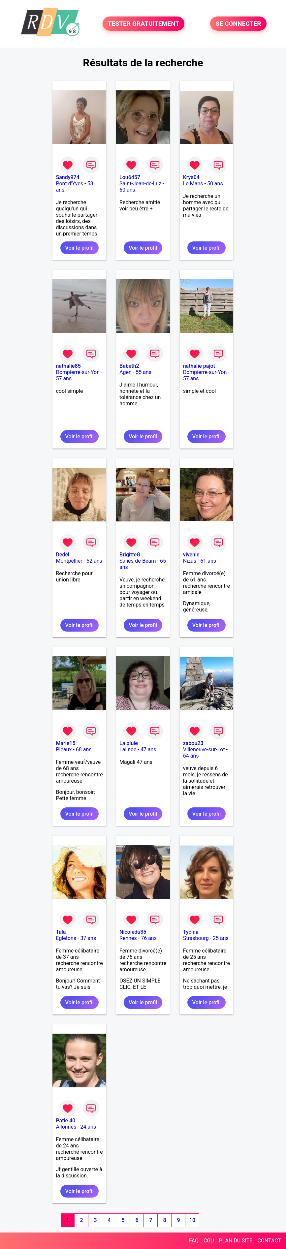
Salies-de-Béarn (137, 561)
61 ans (208, 561)
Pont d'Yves (69, 183)
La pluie (128, 743)
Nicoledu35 (132, 932)
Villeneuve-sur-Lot (204, 749)
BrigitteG (129, 554)
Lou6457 (129, 177)
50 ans (215, 183)
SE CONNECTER (238, 23)
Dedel (62, 554)
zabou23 (193, 743)
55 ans (143, 372)
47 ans (148, 749)
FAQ (194, 1240)
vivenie (191, 554)
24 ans (88, 1127)
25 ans (221, 938)
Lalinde (127, 749)
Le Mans (193, 183)
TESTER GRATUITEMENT (143, 23)
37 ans (88, 938)
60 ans (127, 190)
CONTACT (269, 1240)
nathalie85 (68, 366)
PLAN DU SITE (236, 1240)
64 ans (191, 756)
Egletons (66, 938)
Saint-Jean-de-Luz (140, 183)
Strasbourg (196, 938)
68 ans (84, 749)
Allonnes (66, 1127)
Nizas (189, 561)
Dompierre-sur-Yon (78, 372)
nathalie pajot (199, 366)
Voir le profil (79, 248)
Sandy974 (67, 177)
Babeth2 (129, 366)
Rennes (128, 938)
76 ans (149, 938)
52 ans (94, 561)
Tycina (191, 932)
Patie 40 (65, 1120)
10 (192, 1220)
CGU (209, 1240)
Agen (125, 372)
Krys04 (191, 177)
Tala (61, 932)
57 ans (64, 378)
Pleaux (64, 749)
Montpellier (69, 561)
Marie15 (65, 743)
